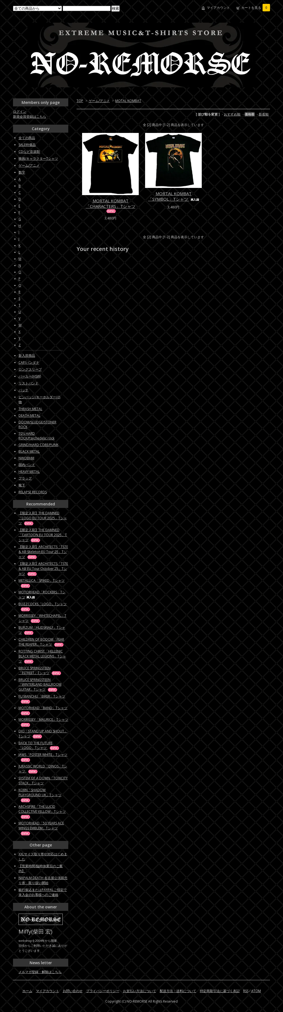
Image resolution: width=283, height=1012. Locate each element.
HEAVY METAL (29, 471)
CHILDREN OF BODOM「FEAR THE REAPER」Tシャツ (41, 642)
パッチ (23, 390)
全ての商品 (27, 137)
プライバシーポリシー (102, 991)
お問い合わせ (73, 991)
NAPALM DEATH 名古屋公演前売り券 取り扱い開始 (43, 880)
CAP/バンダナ (29, 362)
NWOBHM (26, 458)
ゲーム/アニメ (99, 100)
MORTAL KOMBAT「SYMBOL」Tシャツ (173, 196)
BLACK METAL (29, 451)
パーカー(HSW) (30, 376)
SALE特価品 (27, 144)
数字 (22, 172)
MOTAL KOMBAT (128, 100)
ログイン (19, 111)
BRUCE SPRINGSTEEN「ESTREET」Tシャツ (40, 670)
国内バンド (27, 464)
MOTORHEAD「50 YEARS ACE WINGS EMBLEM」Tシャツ (41, 828)
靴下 (22, 485)
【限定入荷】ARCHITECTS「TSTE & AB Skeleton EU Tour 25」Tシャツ (43, 551)
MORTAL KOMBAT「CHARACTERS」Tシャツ (110, 205)
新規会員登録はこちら (29, 116)
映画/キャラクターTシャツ (38, 158)
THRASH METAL (30, 409)
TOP (80, 100)
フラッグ (25, 478)
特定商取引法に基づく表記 (220, 991)
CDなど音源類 (29, 151)
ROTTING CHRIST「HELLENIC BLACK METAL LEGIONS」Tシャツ (42, 656)
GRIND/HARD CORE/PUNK (38, 444)
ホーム (27, 991)
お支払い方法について (139, 991)
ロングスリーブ (30, 369)
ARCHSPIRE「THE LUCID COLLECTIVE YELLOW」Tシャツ (42, 811)
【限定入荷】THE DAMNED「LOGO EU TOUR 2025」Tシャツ (43, 518)
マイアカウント (218, 7)
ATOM (256, 991)
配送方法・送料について (178, 991)
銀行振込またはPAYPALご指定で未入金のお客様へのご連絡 (43, 892)
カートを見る (255, 7)
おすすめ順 (232, 114)
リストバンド (28, 383)
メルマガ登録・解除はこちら (40, 971)
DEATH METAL (29, 415)
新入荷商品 (27, 355)
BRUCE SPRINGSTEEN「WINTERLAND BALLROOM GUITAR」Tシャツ (40, 684)
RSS (245, 991)
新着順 (264, 114)
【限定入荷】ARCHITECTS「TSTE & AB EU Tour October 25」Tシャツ (43, 568)
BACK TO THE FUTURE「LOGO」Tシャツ (39, 745)
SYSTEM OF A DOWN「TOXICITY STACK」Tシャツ (43, 780)
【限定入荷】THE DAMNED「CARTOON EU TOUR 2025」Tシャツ (43, 535)
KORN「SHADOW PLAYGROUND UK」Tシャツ (40, 795)
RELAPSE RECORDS (33, 492)
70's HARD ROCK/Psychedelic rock (36, 436)
